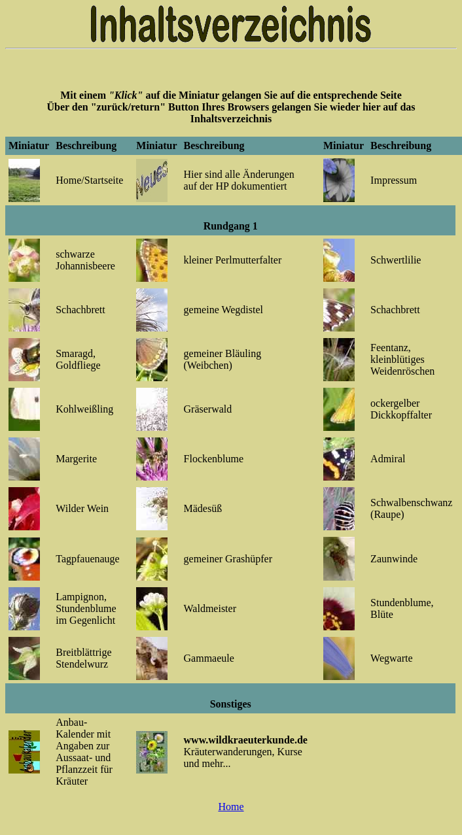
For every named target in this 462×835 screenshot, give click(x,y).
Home (230, 806)
